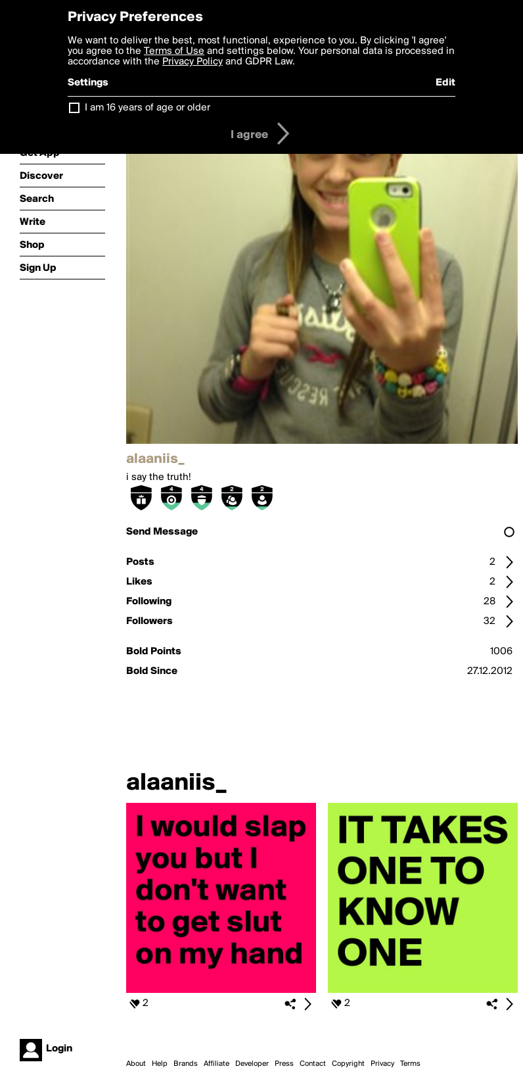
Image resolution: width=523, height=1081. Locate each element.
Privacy (382, 1064)
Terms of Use (174, 51)
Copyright (348, 1064)
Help (160, 1064)
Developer (252, 1064)
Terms (410, 1064)
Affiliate (216, 1064)
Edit (445, 83)
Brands (185, 1064)
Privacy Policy (192, 62)
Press (284, 1064)
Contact (313, 1064)
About (136, 1064)
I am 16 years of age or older (147, 108)
